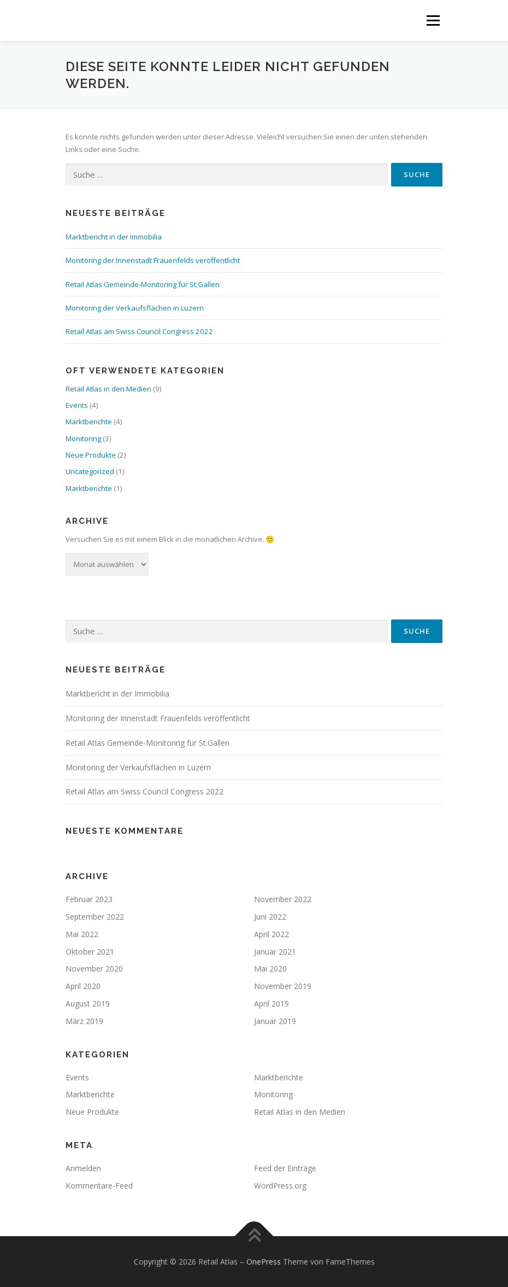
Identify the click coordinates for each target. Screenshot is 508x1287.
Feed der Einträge (285, 1168)
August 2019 (88, 1003)
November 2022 (282, 899)
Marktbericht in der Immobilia (114, 237)
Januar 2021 (275, 951)
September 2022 (95, 916)
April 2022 (271, 934)
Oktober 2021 (90, 951)
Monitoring (83, 438)
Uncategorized (90, 471)
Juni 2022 (270, 916)
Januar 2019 (275, 1021)
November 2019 (282, 986)
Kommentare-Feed (99, 1185)
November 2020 (94, 968)
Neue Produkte (91, 455)
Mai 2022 (82, 934)
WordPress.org (280, 1185)
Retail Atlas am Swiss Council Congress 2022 (139, 331)
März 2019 (84, 1021)
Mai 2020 (270, 968)
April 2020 (83, 986)
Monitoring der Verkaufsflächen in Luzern (135, 308)
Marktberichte (89, 421)
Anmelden (83, 1168)
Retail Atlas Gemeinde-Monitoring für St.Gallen (143, 284)
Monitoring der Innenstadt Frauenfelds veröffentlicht (153, 260)
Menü (432, 20)
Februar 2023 (89, 899)
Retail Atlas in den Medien (108, 389)
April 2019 (271, 1003)
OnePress (263, 1261)
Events (77, 405)
